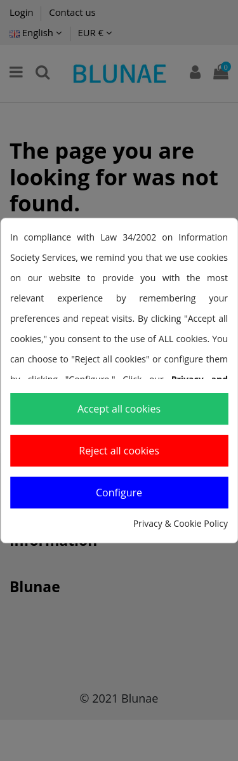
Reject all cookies (119, 451)
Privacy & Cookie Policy (180, 523)
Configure (119, 493)
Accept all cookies (119, 409)
